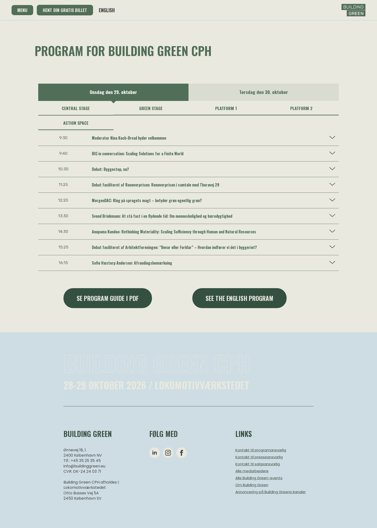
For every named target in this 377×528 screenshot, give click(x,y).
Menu (22, 10)
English (107, 10)
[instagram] (168, 452)
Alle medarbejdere (252, 470)
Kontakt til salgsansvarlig (257, 463)
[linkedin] (154, 452)
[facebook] (181, 452)
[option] (113, 92)
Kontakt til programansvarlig (260, 450)
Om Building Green (251, 484)
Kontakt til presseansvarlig (259, 457)
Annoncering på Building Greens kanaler (270, 491)
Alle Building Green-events (259, 477)
